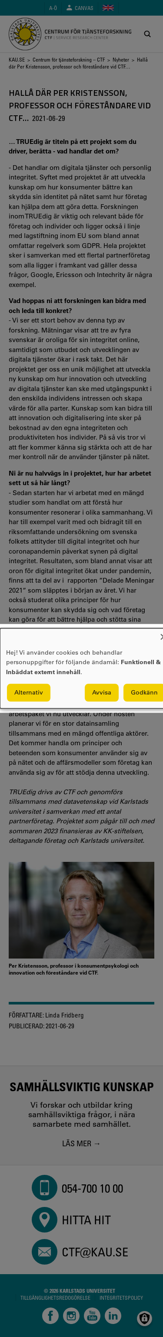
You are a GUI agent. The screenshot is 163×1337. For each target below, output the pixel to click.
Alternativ (28, 693)
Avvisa (101, 693)
